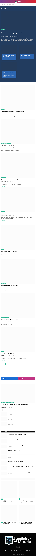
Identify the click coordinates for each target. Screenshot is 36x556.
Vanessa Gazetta (4, 321)
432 (14, 501)
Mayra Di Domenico (7, 75)
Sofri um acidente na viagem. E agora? (9, 145)
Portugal (3, 109)
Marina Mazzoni (4, 147)
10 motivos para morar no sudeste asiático (10, 179)
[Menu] (1, 1)
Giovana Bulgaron (6, 58)
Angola (3, 29)
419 (22, 502)
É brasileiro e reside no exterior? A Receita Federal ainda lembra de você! (20, 466)
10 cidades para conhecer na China (9, 251)
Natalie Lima (4, 181)
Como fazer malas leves (6, 213)
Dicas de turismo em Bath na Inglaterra (9, 56)
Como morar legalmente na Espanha (14, 439)
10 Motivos (3, 177)
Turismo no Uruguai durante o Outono (9, 319)
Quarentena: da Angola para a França (13, 33)
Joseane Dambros (4, 355)
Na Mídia (15, 550)
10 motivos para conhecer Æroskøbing (9, 285)
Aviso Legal (28, 550)
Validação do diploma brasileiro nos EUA (28, 499)
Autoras (11, 550)
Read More (3, 152)
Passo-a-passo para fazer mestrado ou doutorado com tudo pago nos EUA (20, 472)
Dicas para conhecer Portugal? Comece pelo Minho (12, 111)
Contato (23, 550)
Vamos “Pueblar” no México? (7, 353)
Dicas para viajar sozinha (6, 143)
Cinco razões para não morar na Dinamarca (15, 461)
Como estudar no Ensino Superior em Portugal (16, 445)
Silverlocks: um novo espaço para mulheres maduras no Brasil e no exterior (17, 405)
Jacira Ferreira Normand (5, 36)
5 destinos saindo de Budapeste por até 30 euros (8, 73)
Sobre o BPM (6, 550)
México (3, 351)
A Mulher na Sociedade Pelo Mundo (7, 402)
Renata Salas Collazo (25, 501)
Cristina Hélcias (4, 215)
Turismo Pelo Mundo (5, 317)
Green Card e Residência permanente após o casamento (17, 434)
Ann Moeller (4, 407)
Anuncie (19, 550)
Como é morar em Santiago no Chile (14, 450)
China (3, 249)
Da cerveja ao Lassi (25, 55)
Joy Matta (5, 501)
